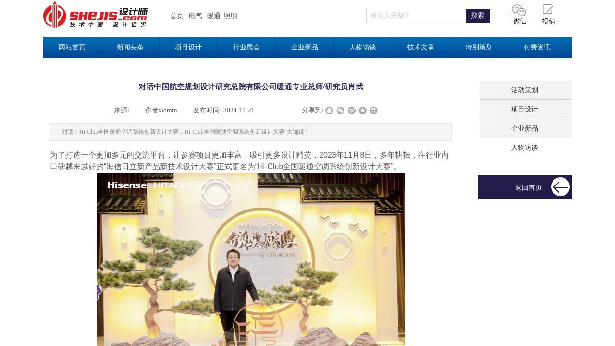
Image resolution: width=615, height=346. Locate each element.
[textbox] (416, 16)
